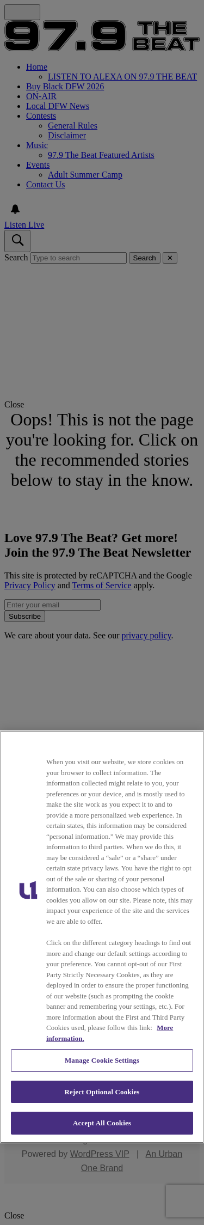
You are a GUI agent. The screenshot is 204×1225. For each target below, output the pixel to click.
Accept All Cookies (102, 1123)
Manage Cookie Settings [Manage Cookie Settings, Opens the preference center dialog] (102, 1060)
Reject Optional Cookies (101, 1092)
